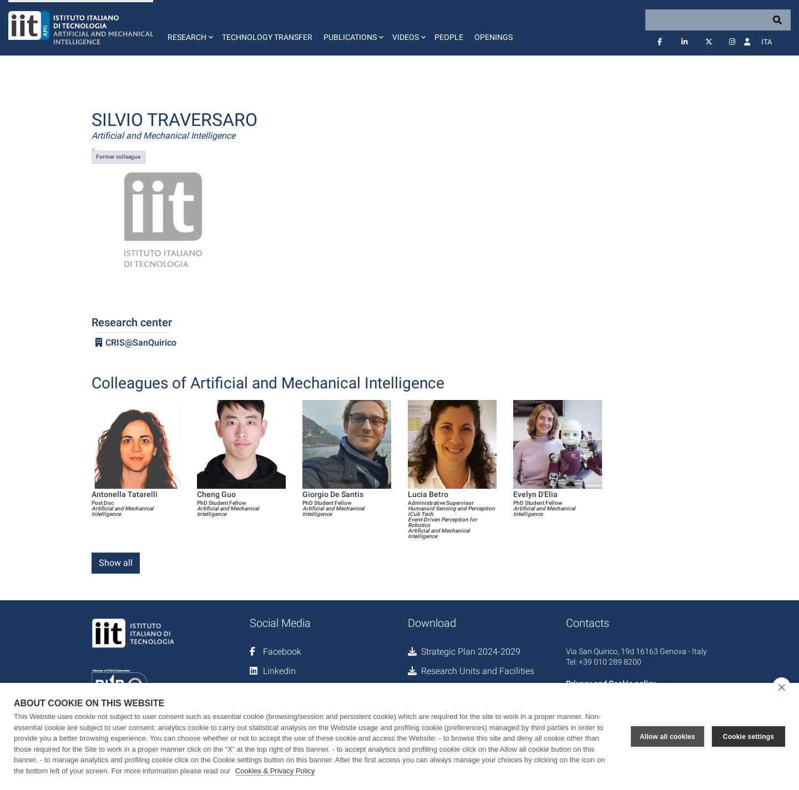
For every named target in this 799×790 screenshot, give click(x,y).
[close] (781, 686)
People (448, 37)
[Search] (718, 20)
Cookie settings (748, 737)
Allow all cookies (667, 737)
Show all (116, 563)
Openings (493, 37)
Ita (766, 42)
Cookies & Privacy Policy (275, 771)
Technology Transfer (267, 37)
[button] (189, 27)
